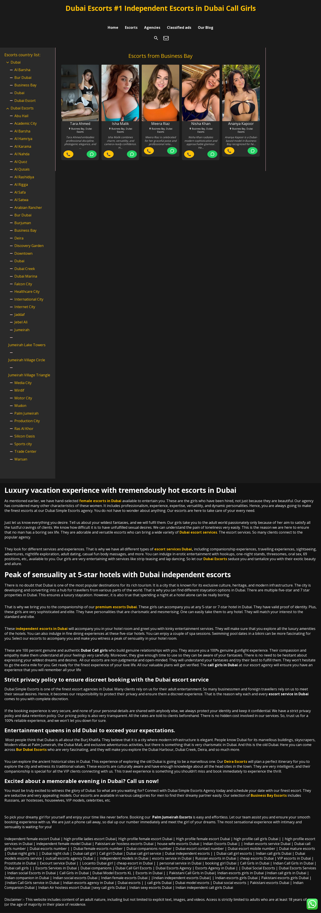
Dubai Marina (25, 269)
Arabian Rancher (28, 200)
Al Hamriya (23, 132)
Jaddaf (19, 307)
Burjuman (22, 216)
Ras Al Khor (23, 422)
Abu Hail (21, 109)
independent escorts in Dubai (42, 622)
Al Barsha (22, 63)
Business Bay (25, 78)
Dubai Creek (24, 262)
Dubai (16, 55)
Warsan (20, 452)
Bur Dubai (22, 70)
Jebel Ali (20, 315)
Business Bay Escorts (269, 788)
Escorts (131, 18)
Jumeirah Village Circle (26, 353)
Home (113, 18)
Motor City (23, 391)
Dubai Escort (25, 93)
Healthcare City (27, 284)
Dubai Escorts (22, 101)
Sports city (23, 437)
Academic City (25, 116)
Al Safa (20, 185)
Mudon (20, 398)
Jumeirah (21, 323)
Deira (18, 231)
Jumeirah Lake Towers (27, 338)
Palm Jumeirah (26, 406)
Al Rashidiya (24, 170)
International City (28, 292)
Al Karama (22, 139)
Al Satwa (21, 193)
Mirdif (19, 383)
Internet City (24, 300)
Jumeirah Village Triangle (29, 368)
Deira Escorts (235, 754)
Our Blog (205, 18)
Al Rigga (21, 177)
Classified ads (179, 18)
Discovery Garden (29, 239)
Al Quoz (20, 155)
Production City (27, 414)
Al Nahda (21, 147)
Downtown (23, 246)
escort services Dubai (173, 542)
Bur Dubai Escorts (31, 742)
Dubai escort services (198, 525)
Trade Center (25, 444)
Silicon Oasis (24, 429)
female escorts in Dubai (100, 494)
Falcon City (23, 277)
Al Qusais (22, 162)
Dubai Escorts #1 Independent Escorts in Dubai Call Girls (160, 8)
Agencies (152, 18)
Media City (23, 376)
